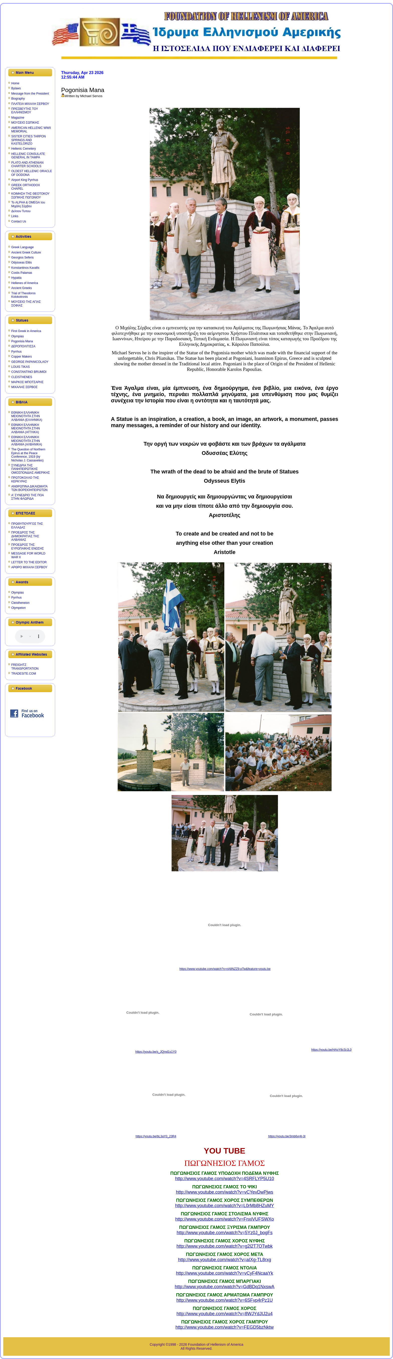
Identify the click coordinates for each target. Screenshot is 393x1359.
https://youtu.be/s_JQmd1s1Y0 (155, 1051)
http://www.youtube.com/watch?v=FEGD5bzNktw (224, 1327)
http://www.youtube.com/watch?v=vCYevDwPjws (224, 1192)
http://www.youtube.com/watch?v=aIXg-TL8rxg (224, 1259)
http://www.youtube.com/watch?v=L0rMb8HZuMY (224, 1205)
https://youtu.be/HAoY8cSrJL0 (331, 1049)
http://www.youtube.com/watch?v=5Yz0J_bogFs (225, 1232)
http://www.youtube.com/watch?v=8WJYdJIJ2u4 (224, 1313)
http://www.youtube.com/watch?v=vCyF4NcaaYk (224, 1273)
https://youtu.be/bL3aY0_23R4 (156, 1136)
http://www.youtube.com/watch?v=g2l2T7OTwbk (224, 1246)
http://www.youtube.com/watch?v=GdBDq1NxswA (224, 1286)
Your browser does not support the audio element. (30, 636)
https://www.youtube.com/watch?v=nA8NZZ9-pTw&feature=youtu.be (225, 969)
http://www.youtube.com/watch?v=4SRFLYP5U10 (224, 1178)
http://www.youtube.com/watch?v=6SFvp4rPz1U (224, 1300)
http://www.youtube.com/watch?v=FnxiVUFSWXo (224, 1219)
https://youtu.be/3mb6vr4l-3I (287, 1136)
